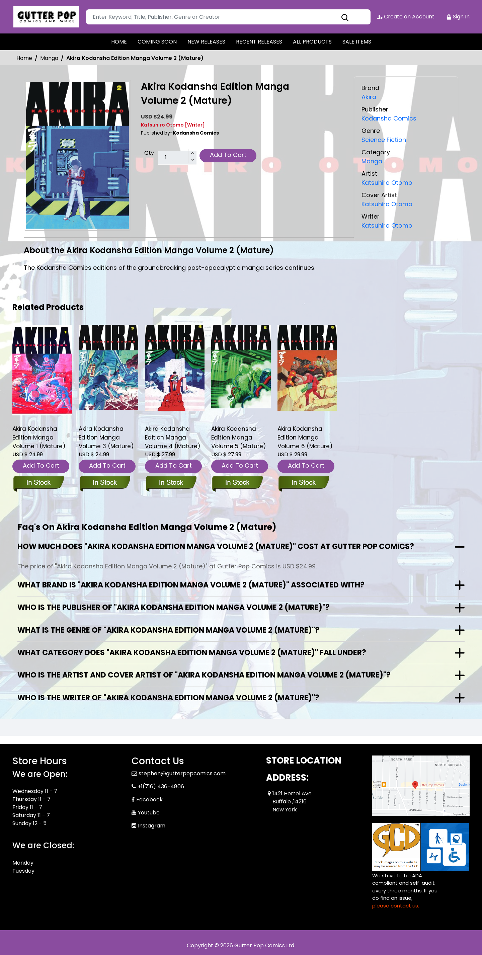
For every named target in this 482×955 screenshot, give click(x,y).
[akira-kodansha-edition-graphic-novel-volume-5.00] (241, 366)
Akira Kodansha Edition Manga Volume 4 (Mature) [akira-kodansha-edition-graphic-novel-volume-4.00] (172, 437)
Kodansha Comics (389, 118)
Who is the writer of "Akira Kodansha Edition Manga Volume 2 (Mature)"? (168, 698)
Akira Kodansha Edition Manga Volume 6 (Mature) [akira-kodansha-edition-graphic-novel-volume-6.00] (304, 437)
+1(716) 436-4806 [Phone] (161, 786)
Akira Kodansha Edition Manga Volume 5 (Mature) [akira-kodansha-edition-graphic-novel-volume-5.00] (238, 437)
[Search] (228, 16)
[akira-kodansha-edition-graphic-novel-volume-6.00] (307, 367)
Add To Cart (228, 155)
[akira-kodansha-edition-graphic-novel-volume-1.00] (42, 370)
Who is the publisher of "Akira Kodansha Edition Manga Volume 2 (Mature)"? (173, 607)
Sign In (458, 16)
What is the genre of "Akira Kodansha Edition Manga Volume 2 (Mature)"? (168, 630)
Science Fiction (384, 140)
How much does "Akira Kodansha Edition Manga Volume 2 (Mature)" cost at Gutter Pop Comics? (215, 546)
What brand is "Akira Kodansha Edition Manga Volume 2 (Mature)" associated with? (191, 585)
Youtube (149, 812)
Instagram (151, 825)
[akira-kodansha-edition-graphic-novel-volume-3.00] (108, 367)
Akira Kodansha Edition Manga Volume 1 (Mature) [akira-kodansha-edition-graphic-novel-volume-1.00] (38, 437)
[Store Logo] (45, 16)
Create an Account (405, 16)
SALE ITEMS (356, 42)
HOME (119, 42)
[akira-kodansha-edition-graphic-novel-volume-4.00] (175, 367)
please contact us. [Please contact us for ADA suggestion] (395, 905)
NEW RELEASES (206, 42)
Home (24, 58)
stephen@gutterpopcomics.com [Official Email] (182, 773)
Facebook (149, 799)
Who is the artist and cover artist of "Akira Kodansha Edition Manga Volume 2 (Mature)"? (204, 675)
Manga (49, 58)
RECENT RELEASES (259, 42)
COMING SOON (157, 42)
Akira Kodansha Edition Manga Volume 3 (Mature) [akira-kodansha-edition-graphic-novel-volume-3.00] (106, 437)
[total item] (177, 158)
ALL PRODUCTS (312, 42)
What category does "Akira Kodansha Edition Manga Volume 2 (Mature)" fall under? (191, 652)
